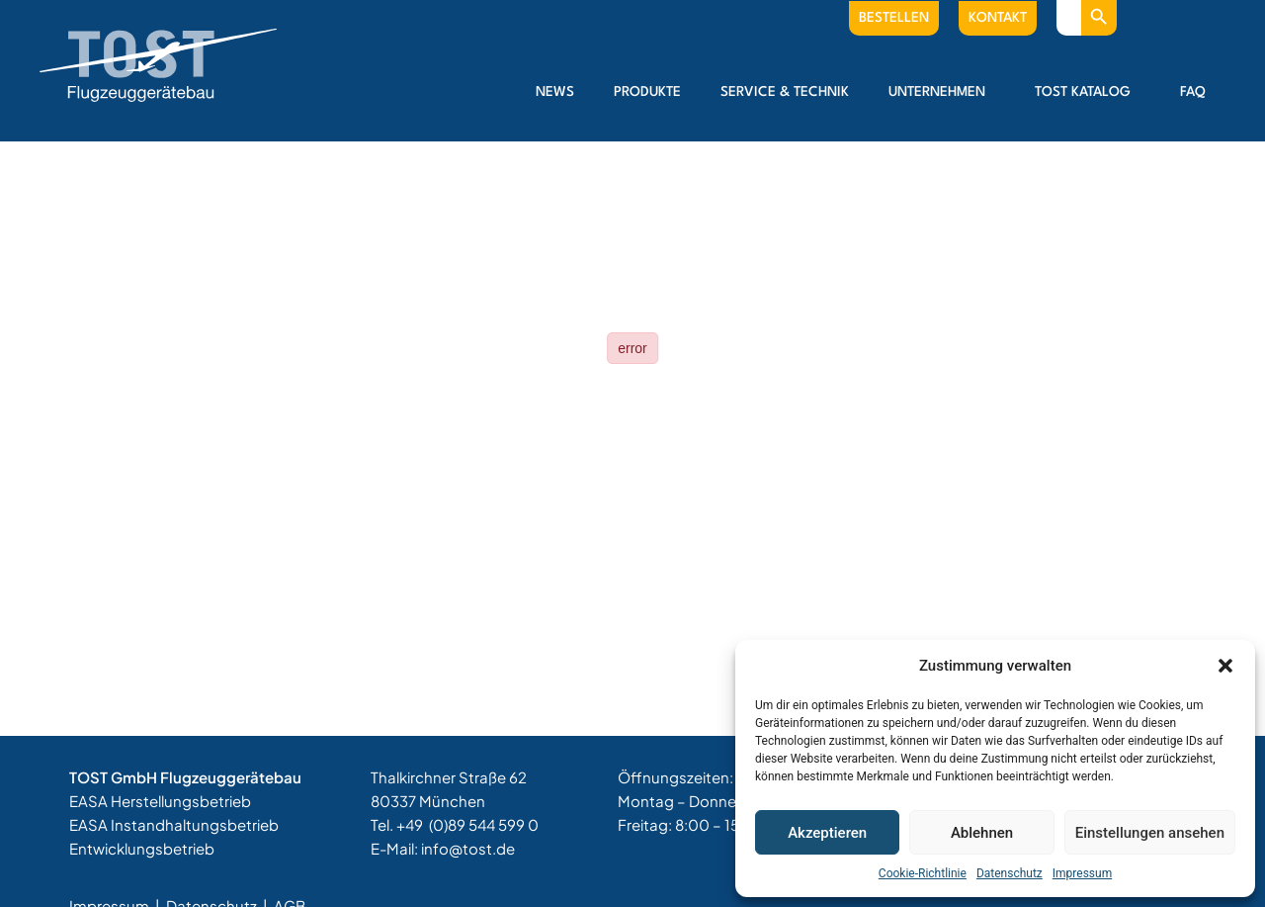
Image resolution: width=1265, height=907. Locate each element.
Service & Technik (784, 92)
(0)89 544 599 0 (484, 824)
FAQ (1193, 92)
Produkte (647, 92)
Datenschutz (1009, 873)
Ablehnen (982, 833)
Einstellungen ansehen (1149, 833)
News (555, 92)
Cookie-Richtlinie (923, 873)
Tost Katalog (1087, 92)
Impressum (1082, 873)
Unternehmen (941, 92)
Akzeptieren (827, 833)
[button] (1225, 666)
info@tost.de (468, 848)
